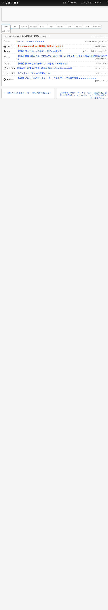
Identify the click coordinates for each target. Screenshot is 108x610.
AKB (69, 27)
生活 (87, 27)
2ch (15, 27)
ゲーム (42, 27)
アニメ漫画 (33, 27)
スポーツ (78, 27)
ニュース (24, 27)
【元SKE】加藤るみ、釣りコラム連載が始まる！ (27, 93)
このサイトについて (90, 2)
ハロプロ (60, 27)
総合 (6, 27)
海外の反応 (96, 27)
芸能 (51, 27)
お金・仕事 (6, 31)
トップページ (69, 2)
